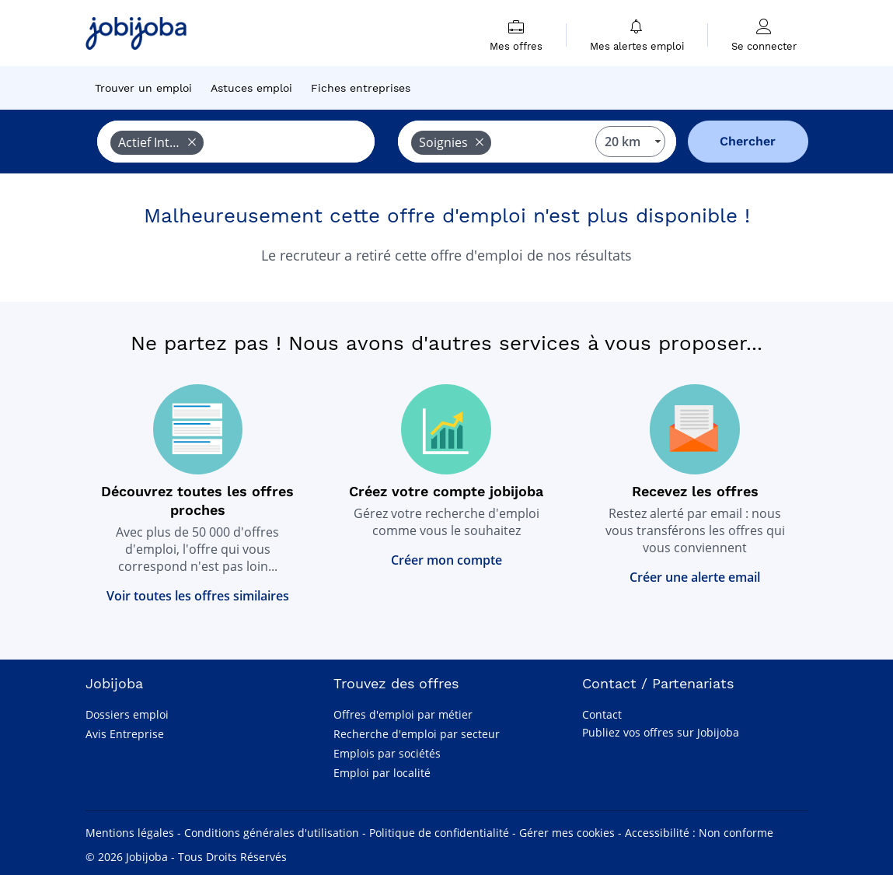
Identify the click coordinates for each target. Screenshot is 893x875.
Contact (602, 714)
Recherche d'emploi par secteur (416, 733)
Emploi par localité (382, 772)
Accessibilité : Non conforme (699, 832)
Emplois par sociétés (387, 753)
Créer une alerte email (695, 577)
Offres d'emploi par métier (403, 714)
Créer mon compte (446, 560)
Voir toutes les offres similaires (197, 595)
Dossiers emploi (127, 714)
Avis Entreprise (124, 733)
